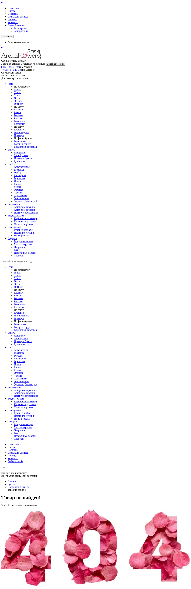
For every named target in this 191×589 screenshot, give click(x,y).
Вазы (17, 250)
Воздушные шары (23, 241)
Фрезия (18, 192)
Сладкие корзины (23, 224)
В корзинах (20, 141)
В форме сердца (22, 144)
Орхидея (18, 189)
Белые (17, 112)
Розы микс (19, 121)
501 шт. (18, 101)
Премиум (19, 135)
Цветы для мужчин (24, 232)
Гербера (18, 172)
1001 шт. (18, 103)
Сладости (19, 255)
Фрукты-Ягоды (16, 215)
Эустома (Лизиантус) (25, 201)
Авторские (19, 152)
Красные (18, 109)
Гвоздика (19, 169)
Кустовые (19, 129)
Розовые (18, 115)
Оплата (11, 11)
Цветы (11, 164)
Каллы (17, 184)
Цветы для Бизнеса (18, 16)
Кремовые (19, 124)
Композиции (14, 204)
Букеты (11, 149)
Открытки (19, 247)
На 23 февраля (22, 235)
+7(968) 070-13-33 (11, 69)
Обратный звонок (55, 64)
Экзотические (21, 198)
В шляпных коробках (25, 146)
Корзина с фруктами (25, 221)
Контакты (13, 22)
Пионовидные (21, 132)
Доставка (13, 13)
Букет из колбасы (23, 229)
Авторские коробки (24, 209)
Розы (10, 83)
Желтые (18, 118)
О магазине (14, 8)
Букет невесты (22, 161)
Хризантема (20, 195)
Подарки (12, 238)
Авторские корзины (24, 207)
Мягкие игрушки (23, 244)
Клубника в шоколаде (25, 218)
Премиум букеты (23, 158)
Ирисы (17, 181)
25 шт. (17, 92)
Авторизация (21, 31)
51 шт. (17, 95)
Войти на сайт (15, 461)
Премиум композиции (26, 212)
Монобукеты (21, 155)
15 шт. (17, 89)
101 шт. (18, 98)
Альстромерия (22, 166)
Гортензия (19, 178)
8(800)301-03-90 (10, 67)
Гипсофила (20, 175)
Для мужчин (14, 227)
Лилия (17, 187)
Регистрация (20, 28)
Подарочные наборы (25, 252)
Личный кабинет (17, 25)
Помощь (12, 19)
